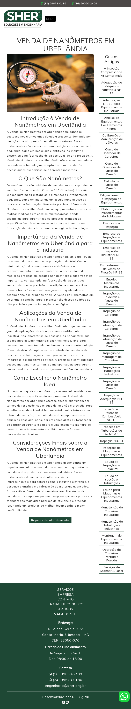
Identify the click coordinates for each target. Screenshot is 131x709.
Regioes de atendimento (50, 520)
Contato (65, 599)
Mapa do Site (65, 614)
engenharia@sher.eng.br (65, 686)
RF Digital (80, 697)
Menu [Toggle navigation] (50, 19)
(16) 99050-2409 (84, 3)
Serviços (65, 590)
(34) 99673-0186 (53, 3)
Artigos (65, 609)
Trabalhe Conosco (65, 604)
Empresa (65, 594)
